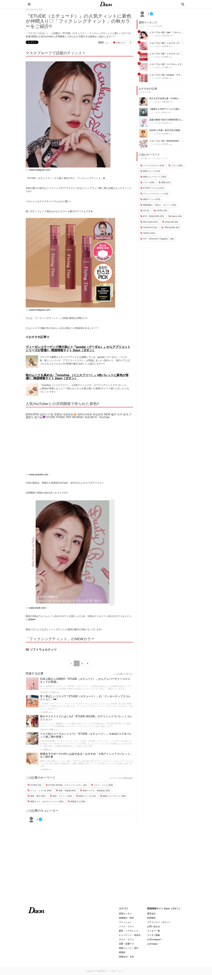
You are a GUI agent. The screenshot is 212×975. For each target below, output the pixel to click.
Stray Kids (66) (170, 222)
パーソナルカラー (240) (152, 165)
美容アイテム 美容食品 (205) (95, 790)
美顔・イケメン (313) (61, 796)
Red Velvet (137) (149, 222)
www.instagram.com (39, 169)
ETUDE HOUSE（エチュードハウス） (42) (66, 785)
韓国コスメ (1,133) (86, 796)
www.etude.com (37, 607)
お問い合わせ (153, 926)
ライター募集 (153, 935)
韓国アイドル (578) (150, 199)
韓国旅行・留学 (126, 918)
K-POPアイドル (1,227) (152, 188)
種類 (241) (165, 182)
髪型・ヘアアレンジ (128, 931)
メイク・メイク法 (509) (39, 790)
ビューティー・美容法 (129, 935)
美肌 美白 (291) (36, 796)
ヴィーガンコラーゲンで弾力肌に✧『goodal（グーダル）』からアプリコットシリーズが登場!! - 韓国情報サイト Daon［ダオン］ (78, 348)
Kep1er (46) (175, 216)
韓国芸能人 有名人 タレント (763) (158, 205)
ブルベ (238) (175, 165)
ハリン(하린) (154, 35)
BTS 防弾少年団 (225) (152, 216)
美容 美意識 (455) (66, 790)
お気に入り (119, 42)
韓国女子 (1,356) (76, 801)
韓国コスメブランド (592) (113, 796)
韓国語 (122, 952)
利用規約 (151, 918)
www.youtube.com (38, 474)
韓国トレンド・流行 (128, 948)
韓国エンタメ (125, 913)
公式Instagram (154, 939)
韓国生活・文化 (126, 956)
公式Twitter (152, 944)
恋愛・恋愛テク (126, 943)
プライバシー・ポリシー (159, 922)
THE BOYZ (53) (148, 227)
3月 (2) (144, 210)
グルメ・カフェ (126, 939)
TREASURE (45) (170, 227)
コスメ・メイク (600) (102, 785)
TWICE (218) (147, 233)
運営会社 (151, 913)
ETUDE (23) (34, 785)
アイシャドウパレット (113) (154, 194)
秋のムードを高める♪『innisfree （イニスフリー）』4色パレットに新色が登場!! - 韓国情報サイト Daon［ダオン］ (77, 376)
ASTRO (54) (160, 210)
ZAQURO (44, 692)
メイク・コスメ (126, 926)
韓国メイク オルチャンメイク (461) (45, 801)
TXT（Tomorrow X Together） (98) (157, 239)
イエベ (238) (147, 182)
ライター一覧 (153, 931)
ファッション (125, 922)
